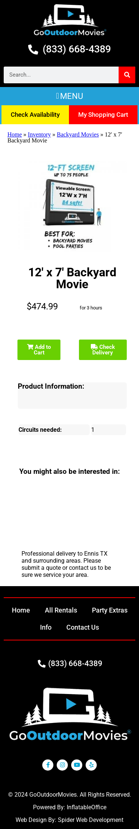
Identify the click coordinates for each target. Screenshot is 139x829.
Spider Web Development (90, 819)
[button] (69, 96)
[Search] (127, 75)
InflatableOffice (86, 807)
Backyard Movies (78, 134)
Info (46, 627)
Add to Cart (39, 350)
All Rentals (61, 610)
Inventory (39, 134)
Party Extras (110, 610)
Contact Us (82, 627)
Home (14, 134)
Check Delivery (103, 350)
